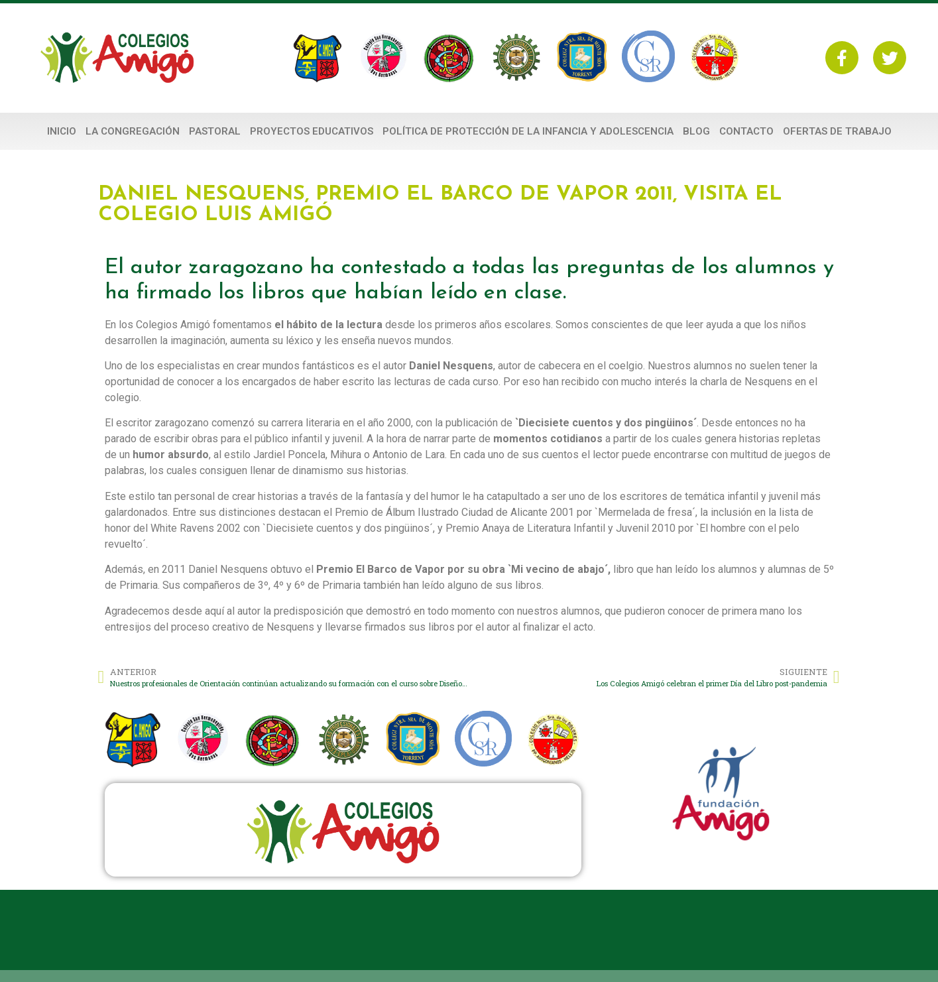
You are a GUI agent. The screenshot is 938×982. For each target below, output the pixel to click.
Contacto (746, 131)
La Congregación (133, 131)
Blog (696, 131)
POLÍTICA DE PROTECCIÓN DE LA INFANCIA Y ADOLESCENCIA (528, 131)
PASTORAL (215, 131)
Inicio (61, 131)
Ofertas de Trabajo (837, 131)
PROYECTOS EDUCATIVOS (311, 131)
